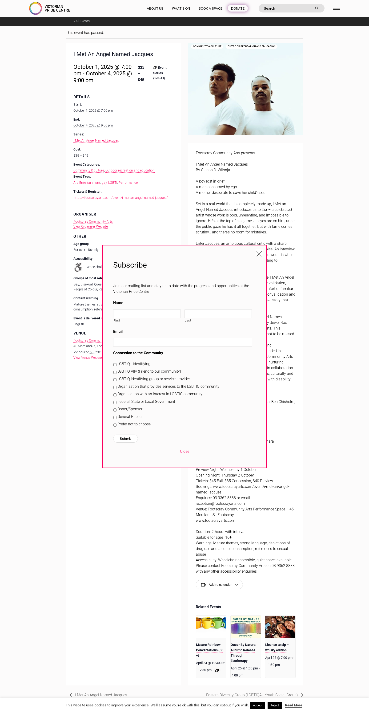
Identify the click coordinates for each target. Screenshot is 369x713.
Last (188, 320)
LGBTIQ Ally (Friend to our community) (149, 371)
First (116, 320)
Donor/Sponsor (129, 409)
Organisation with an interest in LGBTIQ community (159, 394)
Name (118, 303)
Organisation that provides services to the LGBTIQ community (168, 386)
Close (184, 451)
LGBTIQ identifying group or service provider (153, 379)
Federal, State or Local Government (146, 401)
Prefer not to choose (134, 424)
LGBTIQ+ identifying (133, 364)
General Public (129, 416)
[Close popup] (259, 252)
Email (118, 331)
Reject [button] (274, 705)
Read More (293, 705)
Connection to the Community (138, 353)
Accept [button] (257, 705)
